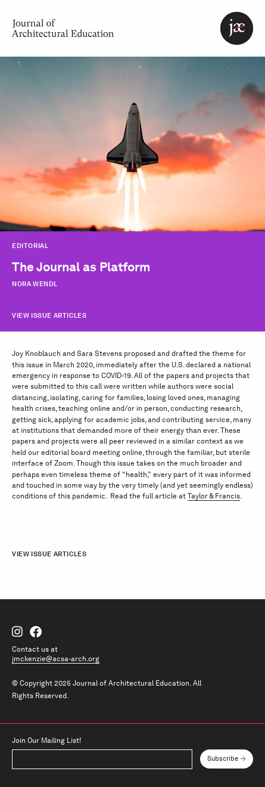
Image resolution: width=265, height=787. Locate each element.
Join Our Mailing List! (46, 740)
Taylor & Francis (214, 495)
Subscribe (222, 759)
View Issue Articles (49, 315)
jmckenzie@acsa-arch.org (55, 658)
